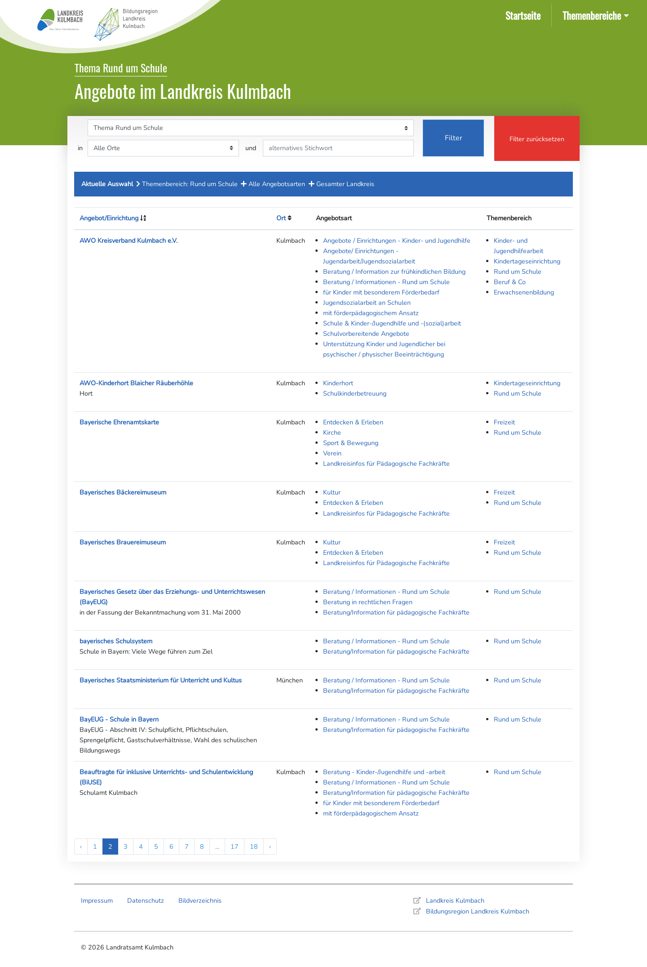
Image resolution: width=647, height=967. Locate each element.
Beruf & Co (510, 281)
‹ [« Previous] (81, 846)
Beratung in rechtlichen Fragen (367, 601)
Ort (281, 218)
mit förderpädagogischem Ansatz (371, 312)
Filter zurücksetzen (537, 138)
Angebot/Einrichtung (109, 218)
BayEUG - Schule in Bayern (119, 719)
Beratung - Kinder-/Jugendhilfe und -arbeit (384, 771)
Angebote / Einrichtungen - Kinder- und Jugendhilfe (396, 240)
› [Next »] (270, 846)
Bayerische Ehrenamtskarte (119, 422)
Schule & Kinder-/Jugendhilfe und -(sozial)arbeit (392, 323)
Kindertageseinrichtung (527, 261)
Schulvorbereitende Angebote (366, 333)
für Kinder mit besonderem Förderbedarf (381, 292)
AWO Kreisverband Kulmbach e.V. (128, 240)
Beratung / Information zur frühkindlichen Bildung (394, 271)
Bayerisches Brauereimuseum (123, 542)
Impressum (97, 900)
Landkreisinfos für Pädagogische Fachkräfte (386, 463)
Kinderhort (338, 383)
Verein (332, 453)
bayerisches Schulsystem (116, 641)
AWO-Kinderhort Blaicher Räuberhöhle (136, 383)
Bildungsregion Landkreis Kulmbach (477, 911)
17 (234, 846)
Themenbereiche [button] (592, 15)
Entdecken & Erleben (353, 422)
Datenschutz (145, 900)
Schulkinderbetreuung (354, 393)
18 (254, 846)
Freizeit (504, 422)
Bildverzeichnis (200, 900)
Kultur (332, 492)
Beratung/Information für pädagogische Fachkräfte (396, 612)
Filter (453, 138)
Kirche (332, 432)
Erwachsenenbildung (524, 292)
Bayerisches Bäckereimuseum (123, 492)
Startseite (524, 14)
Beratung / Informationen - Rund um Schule (386, 281)
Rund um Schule (517, 271)
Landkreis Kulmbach (455, 900)
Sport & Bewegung (350, 442)
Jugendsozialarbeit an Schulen (367, 302)
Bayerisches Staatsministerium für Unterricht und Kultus (161, 680)
